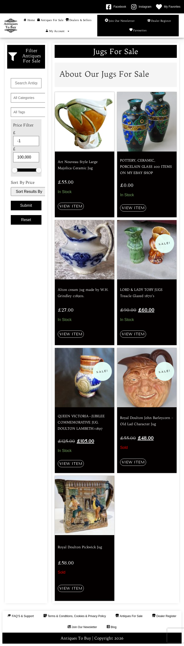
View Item (70, 206)
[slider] (14, 170)
